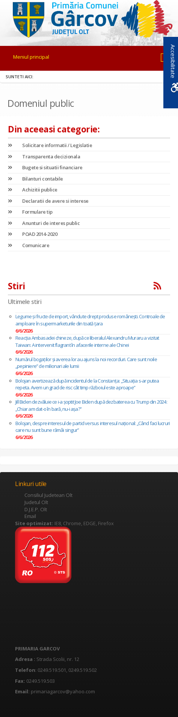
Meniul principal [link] (31, 56)
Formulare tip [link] (30, 211)
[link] (89, 18)
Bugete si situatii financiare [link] (45, 167)
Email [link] (30, 516)
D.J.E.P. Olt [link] (35, 509)
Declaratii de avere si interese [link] (48, 200)
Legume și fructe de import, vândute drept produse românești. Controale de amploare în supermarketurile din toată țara (90, 320)
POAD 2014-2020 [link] (32, 234)
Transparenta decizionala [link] (44, 156)
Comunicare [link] (28, 245)
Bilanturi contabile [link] (35, 178)
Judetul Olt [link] (36, 502)
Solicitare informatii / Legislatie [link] (50, 145)
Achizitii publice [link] (32, 189)
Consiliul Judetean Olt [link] (48, 495)
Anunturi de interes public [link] (44, 223)
